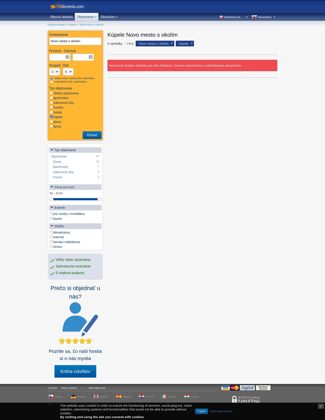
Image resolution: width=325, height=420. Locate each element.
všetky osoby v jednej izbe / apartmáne (72, 78)
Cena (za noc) (62, 187)
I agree (201, 411)
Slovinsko (107, 17)
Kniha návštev (75, 371)
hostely (57, 107)
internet (57, 237)
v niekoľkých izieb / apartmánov (68, 81)
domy (55, 122)
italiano (172, 396)
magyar (195, 396)
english (104, 396)
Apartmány (76, 166)
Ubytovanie (85, 17)
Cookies (52, 388)
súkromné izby (62, 102)
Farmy (76, 177)
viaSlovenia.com (70, 6)
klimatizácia (60, 232)
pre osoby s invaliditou (67, 214)
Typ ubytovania (63, 150)
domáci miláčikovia (65, 242)
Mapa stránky (69, 388)
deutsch (81, 396)
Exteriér (58, 207)
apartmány (59, 98)
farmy (55, 126)
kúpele (56, 117)
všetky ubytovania (64, 93)
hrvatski (149, 396)
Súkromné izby (76, 172)
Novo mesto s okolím (154, 43)
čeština (58, 396)
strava (56, 246)
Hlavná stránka (61, 17)
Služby (57, 226)
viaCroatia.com (96, 388)
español (127, 396)
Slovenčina (265, 17)
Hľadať (92, 135)
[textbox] (76, 41)
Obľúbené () (232, 17)
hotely (56, 112)
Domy (76, 161)
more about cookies (221, 411)
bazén (56, 218)
